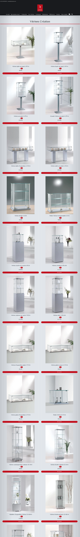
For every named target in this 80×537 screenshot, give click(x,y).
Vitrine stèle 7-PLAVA (59, 315)
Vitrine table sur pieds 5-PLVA (59, 166)
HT (19, 68)
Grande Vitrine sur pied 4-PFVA (59, 116)
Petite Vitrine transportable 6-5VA (59, 215)
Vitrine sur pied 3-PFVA (21, 116)
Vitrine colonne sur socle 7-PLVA (20, 315)
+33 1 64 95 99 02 (3, 1)
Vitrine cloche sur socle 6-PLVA (20, 265)
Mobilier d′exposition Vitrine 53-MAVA (20, 514)
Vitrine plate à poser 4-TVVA (59, 365)
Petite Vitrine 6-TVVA (59, 414)
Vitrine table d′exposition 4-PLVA (20, 166)
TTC (21, 68)
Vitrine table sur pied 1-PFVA (20, 66)
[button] (72, 14)
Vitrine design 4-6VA (21, 215)
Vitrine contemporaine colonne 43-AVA (20, 464)
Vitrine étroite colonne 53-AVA (59, 464)
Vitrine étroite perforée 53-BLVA (59, 514)
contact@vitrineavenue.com (12, 1)
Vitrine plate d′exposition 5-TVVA (20, 414)
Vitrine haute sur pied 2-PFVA (59, 66)
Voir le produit (20, 73)
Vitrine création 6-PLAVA (59, 265)
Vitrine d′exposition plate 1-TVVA (20, 365)
